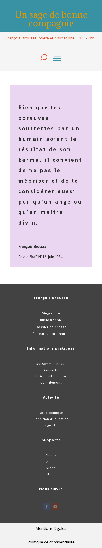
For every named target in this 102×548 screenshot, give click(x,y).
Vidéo (51, 468)
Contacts (51, 370)
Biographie (51, 313)
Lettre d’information (51, 376)
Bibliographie (51, 320)
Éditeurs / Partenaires (51, 334)
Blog (51, 474)
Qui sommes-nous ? (51, 364)
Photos (51, 455)
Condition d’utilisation (51, 419)
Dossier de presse (51, 327)
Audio (51, 462)
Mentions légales (51, 528)
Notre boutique (51, 413)
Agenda (51, 425)
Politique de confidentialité (51, 542)
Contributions (51, 383)
